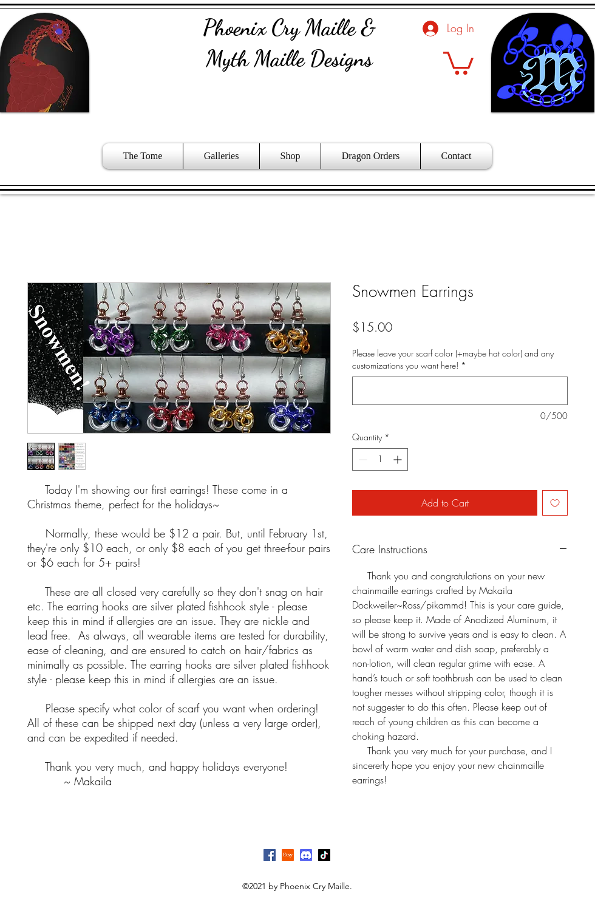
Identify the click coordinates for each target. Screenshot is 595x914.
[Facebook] (270, 855)
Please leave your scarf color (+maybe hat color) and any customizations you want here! (453, 359)
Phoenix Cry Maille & (289, 28)
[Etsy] (288, 855)
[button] (458, 62)
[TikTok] (324, 855)
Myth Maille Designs (289, 59)
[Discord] (306, 855)
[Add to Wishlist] (555, 503)
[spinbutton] (380, 459)
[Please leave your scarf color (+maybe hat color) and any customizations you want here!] (460, 391)
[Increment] (398, 459)
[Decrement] (361, 459)
